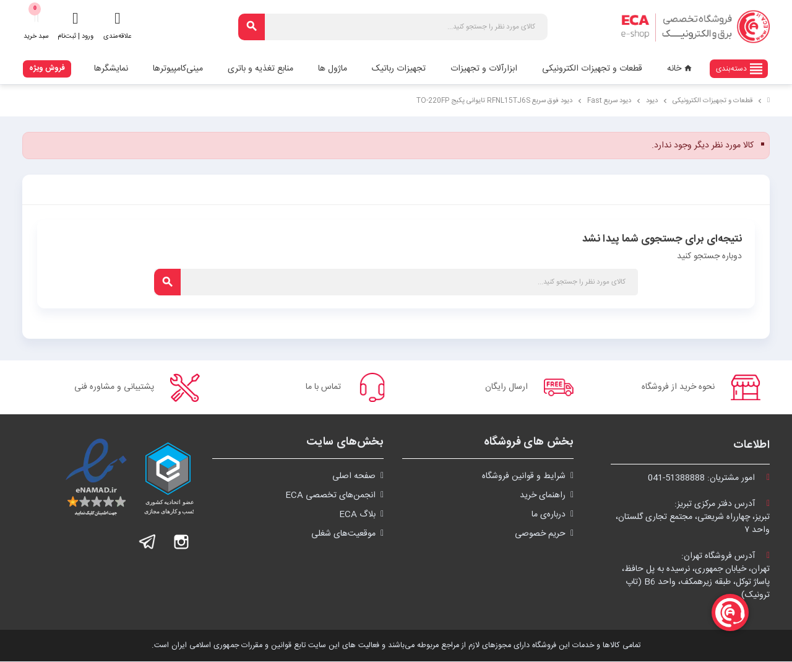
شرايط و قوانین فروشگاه (524, 476)
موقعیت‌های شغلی (343, 534)
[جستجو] (393, 27)
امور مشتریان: (709, 478)
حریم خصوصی (540, 534)
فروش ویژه (47, 68)
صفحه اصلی (354, 476)
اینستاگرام (181, 542)
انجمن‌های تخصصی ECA (330, 496)
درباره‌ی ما (549, 515)
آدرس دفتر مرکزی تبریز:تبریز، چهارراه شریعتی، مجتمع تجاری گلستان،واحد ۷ (693, 517)
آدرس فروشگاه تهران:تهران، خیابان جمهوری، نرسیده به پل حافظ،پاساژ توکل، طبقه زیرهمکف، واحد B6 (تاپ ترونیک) (696, 576)
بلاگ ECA (357, 515)
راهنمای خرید (543, 496)
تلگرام (148, 542)
